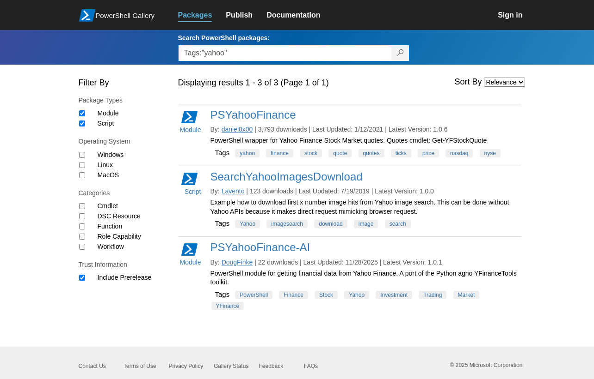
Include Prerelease (125, 277)
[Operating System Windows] (82, 155)
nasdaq (459, 153)
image (366, 224)
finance (280, 153)
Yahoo (247, 224)
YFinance (228, 306)
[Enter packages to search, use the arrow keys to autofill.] (285, 53)
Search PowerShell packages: (224, 38)
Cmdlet (108, 206)
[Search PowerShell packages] (400, 53)
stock (310, 153)
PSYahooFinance (253, 114)
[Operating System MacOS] (82, 175)
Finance (293, 295)
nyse (490, 153)
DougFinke (237, 262)
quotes (371, 153)
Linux (105, 164)
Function (110, 226)
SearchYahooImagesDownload (286, 176)
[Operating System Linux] (82, 165)
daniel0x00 (237, 129)
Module (108, 113)
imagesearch (287, 224)
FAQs (311, 366)
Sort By (468, 81)
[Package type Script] (82, 123)
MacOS (108, 175)
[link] (202, 15)
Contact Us (92, 366)
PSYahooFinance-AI (260, 247)
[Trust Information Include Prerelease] (82, 278)
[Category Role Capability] (82, 237)
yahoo (247, 153)
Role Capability (119, 236)
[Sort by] (504, 82)
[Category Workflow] (82, 247)
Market (466, 295)
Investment (394, 295)
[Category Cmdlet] (82, 206)
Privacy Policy (186, 366)
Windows (111, 154)
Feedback (271, 366)
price (428, 153)
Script (106, 123)
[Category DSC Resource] (82, 216)
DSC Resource (119, 216)
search (398, 224)
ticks (401, 153)
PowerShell (254, 295)
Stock (326, 295)
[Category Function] (82, 226)
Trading (432, 295)
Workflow (111, 246)
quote (340, 153)
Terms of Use (140, 366)
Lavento (233, 191)
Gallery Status (231, 366)
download (330, 224)
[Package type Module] (82, 113)
